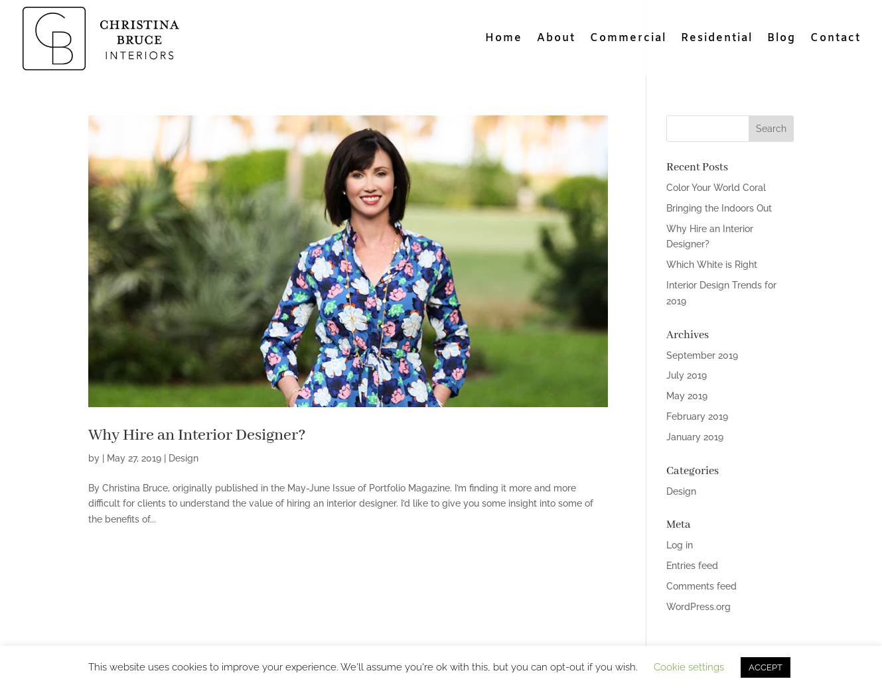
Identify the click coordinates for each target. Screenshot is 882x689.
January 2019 (694, 437)
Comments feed (701, 586)
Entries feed (692, 565)
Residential (717, 39)
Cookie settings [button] (689, 667)
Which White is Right (711, 264)
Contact (835, 39)
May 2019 (686, 396)
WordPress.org (698, 606)
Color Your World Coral (716, 187)
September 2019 (702, 355)
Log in (679, 545)
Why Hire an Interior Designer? (197, 435)
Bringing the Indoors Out (719, 208)
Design (183, 458)
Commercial (628, 39)
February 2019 (697, 416)
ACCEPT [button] (765, 667)
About (556, 39)
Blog (781, 39)
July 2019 (686, 375)
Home (503, 39)
